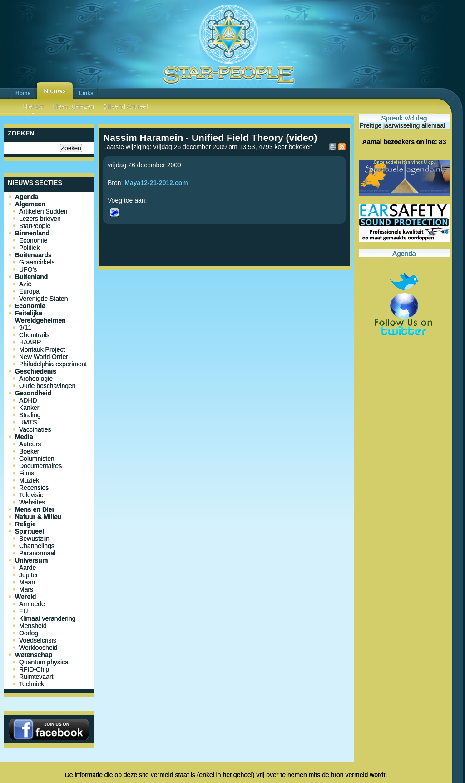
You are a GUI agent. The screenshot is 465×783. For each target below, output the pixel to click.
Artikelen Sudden (43, 211)
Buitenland (31, 276)
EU (23, 611)
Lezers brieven (40, 218)
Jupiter (28, 575)
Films (26, 473)
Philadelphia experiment (53, 364)
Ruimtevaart (36, 676)
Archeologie (36, 378)
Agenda (26, 196)
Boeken (29, 451)
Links (86, 93)
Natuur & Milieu (38, 516)
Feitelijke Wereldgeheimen (40, 316)
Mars (26, 589)
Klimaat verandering (47, 618)
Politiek (29, 247)
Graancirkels (37, 262)
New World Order (43, 356)
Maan (27, 582)
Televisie (31, 495)
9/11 (25, 327)
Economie (33, 240)
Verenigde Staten (43, 298)
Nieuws (55, 91)
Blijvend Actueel (125, 106)
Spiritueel (29, 531)
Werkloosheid (38, 647)
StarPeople (34, 225)
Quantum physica (44, 662)
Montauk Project (42, 349)
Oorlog (28, 633)
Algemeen (30, 204)
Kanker (29, 407)
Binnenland (32, 233)
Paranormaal (37, 553)
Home (22, 93)
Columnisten (36, 458)
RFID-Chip (34, 669)
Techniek (31, 684)
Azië (25, 284)
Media (24, 436)
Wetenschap (33, 654)
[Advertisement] (224, 304)
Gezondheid (33, 393)
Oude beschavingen (47, 385)
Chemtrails (34, 335)
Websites (32, 502)
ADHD (28, 400)
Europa (29, 291)
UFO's (28, 269)
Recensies (34, 487)
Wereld (25, 596)
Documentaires (40, 465)
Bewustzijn (34, 538)
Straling (29, 415)
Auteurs (30, 444)
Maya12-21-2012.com (156, 182)
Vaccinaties (35, 429)
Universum (31, 560)
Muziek (29, 480)
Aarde (27, 567)
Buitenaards (33, 255)
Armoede (32, 604)
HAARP (30, 342)
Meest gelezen (73, 106)
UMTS (28, 422)
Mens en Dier (34, 509)
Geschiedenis (35, 371)
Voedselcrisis (37, 640)
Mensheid (33, 625)
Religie (25, 524)
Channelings (36, 545)
